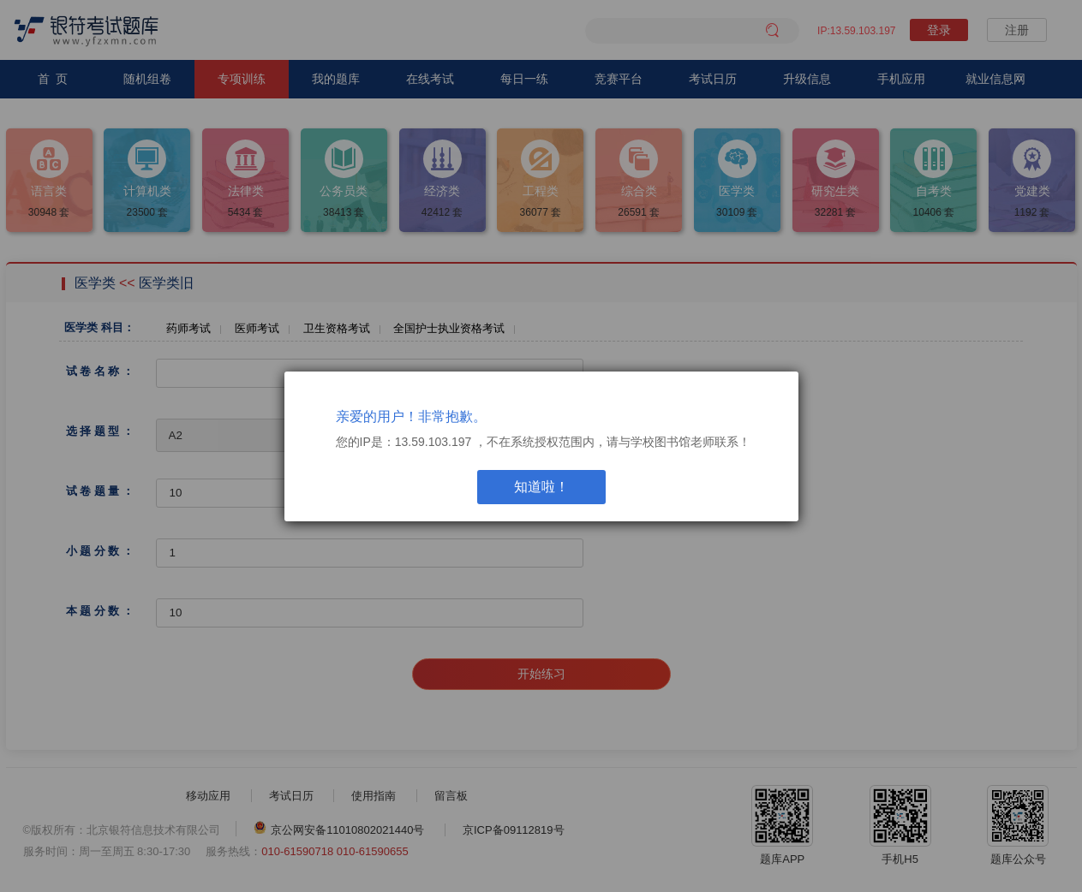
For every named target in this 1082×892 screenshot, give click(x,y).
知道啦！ (541, 486)
